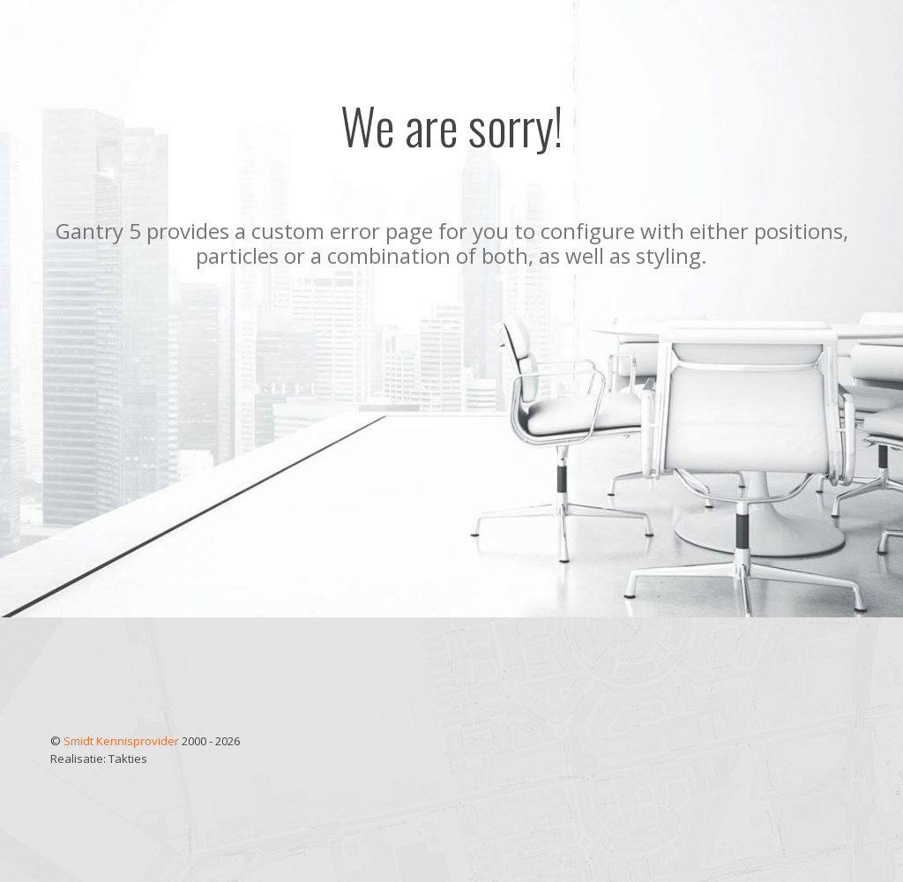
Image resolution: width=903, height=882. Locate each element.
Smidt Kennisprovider (122, 741)
